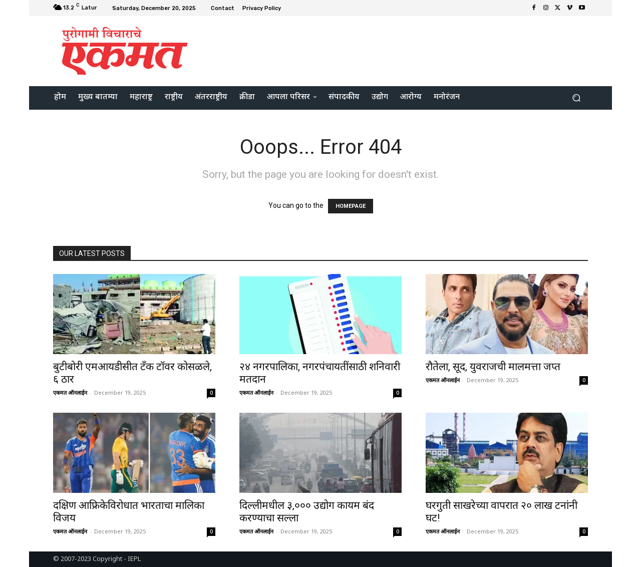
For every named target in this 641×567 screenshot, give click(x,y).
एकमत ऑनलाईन (70, 392)
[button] (576, 98)
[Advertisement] (404, 49)
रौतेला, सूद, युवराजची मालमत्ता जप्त (493, 367)
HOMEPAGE (351, 206)
